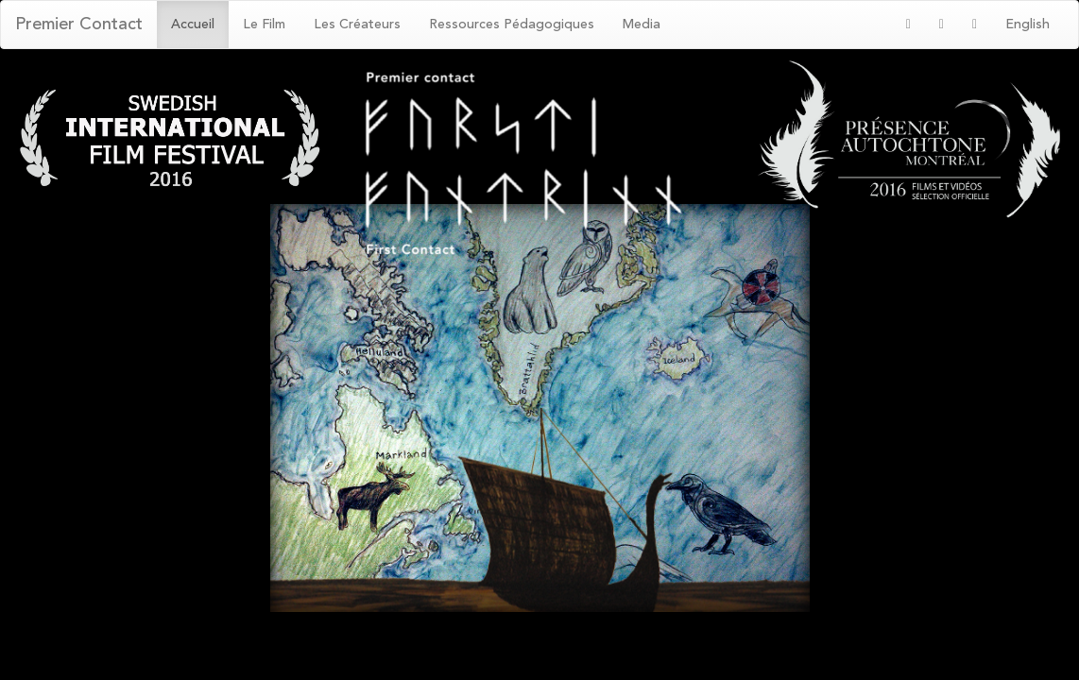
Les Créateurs (357, 24)
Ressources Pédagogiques (511, 24)
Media (641, 24)
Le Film (264, 24)
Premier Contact (79, 24)
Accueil (192, 24)
